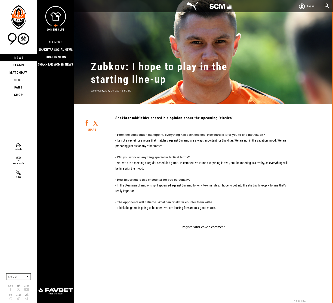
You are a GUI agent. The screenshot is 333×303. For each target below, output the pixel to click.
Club (18, 80)
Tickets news (55, 57)
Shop (18, 95)
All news (55, 42)
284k (26, 285)
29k (26, 294)
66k (18, 285)
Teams (18, 65)
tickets (18, 149)
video (19, 177)
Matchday (18, 72)
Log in (310, 6)
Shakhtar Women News (55, 64)
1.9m (10, 285)
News (18, 58)
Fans (18, 87)
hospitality (18, 163)
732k (18, 294)
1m (10, 294)
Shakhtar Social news (55, 49)
